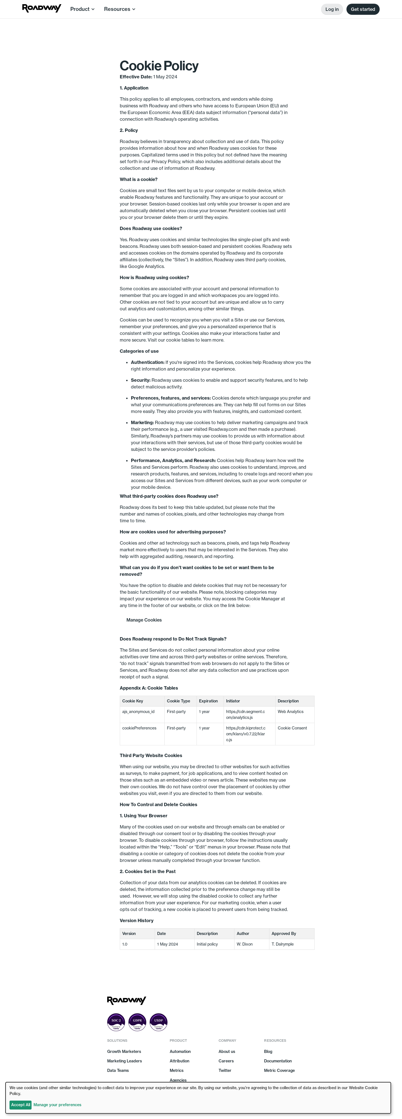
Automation (180, 1051)
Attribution (179, 1061)
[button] (82, 9)
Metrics (176, 1070)
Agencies (178, 1080)
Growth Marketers (124, 1051)
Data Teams (118, 1070)
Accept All (20, 1104)
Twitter (225, 1070)
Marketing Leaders (124, 1061)
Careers (226, 1061)
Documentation (278, 1061)
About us (227, 1051)
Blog (268, 1051)
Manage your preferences (57, 1104)
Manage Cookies (144, 620)
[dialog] (198, 1097)
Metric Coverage (279, 1070)
